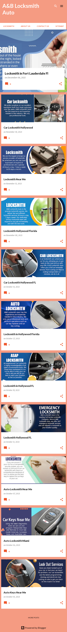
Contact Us (42, 26)
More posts (33, 617)
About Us (24, 26)
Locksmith (7, 26)
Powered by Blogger (33, 627)
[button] (60, 84)
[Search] (55, 6)
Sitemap (59, 26)
